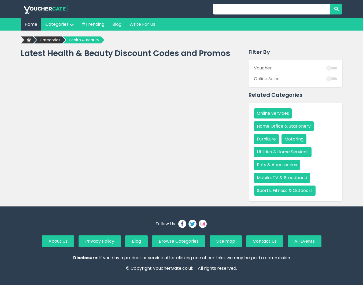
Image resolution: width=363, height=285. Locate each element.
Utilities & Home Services (283, 152)
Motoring (293, 139)
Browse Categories (179, 241)
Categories (59, 24)
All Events (304, 241)
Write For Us (142, 24)
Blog (116, 24)
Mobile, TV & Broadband (282, 178)
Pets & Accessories (277, 165)
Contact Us (265, 241)
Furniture (266, 139)
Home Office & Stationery (284, 126)
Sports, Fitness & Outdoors (285, 190)
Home (31, 24)
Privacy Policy (99, 241)
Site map (225, 241)
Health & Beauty (84, 40)
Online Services (273, 113)
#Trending (93, 24)
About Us (58, 241)
